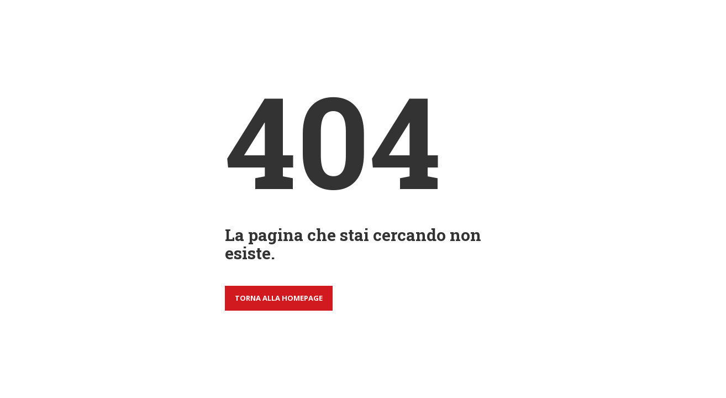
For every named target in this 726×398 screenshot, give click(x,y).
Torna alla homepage (279, 298)
